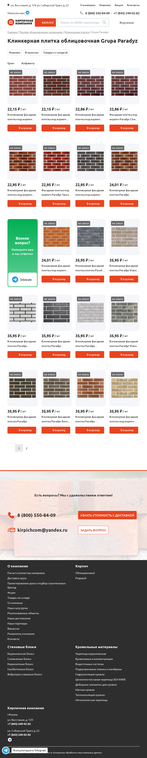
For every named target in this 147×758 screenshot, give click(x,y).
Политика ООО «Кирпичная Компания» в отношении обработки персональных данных (54, 752)
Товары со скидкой (55, 52)
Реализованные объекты (23, 613)
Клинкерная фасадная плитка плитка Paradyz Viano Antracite (90, 268)
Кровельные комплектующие (94, 658)
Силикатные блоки (19, 658)
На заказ (15, 72)
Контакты (133, 5)
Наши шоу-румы (17, 608)
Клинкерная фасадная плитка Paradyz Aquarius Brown (123, 192)
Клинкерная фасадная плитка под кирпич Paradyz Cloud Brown (56, 117)
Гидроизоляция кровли (90, 674)
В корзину (25, 128)
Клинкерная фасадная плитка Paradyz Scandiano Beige (89, 343)
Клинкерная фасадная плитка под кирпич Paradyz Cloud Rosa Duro (89, 117)
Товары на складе (18, 597)
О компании (88, 5)
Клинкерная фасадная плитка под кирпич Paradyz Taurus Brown (21, 192)
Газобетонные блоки (20, 669)
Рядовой (80, 578)
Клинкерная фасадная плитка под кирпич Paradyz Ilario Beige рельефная (123, 419)
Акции (119, 5)
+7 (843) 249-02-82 (127, 13)
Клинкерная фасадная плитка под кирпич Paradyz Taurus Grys (89, 192)
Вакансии (13, 628)
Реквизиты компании (20, 633)
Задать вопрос (93, 530)
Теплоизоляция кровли (90, 694)
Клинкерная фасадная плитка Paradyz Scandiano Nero (56, 343)
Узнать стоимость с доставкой (107, 515)
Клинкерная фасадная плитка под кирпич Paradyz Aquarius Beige (56, 268)
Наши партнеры (17, 623)
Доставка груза (16, 578)
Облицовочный (85, 573)
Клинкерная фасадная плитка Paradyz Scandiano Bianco (21, 343)
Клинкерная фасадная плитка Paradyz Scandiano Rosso (89, 419)
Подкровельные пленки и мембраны (98, 669)
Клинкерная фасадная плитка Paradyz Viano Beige (123, 268)
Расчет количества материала (26, 573)
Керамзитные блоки (20, 664)
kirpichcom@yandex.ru (42, 530)
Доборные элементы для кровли (96, 684)
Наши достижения (18, 618)
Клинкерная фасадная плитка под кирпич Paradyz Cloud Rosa (21, 117)
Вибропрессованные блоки (24, 674)
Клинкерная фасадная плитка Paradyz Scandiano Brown (21, 419)
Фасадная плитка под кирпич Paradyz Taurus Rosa (56, 192)
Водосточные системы (89, 664)
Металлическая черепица (91, 700)
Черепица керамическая (90, 653)
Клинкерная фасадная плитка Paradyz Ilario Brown (56, 419)
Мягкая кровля (85, 689)
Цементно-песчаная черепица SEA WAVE (100, 679)
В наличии (32, 52)
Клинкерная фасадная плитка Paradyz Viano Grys (123, 343)
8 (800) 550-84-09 (97, 13)
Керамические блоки (20, 653)
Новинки (105, 5)
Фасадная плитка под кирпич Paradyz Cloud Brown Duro (123, 117)
